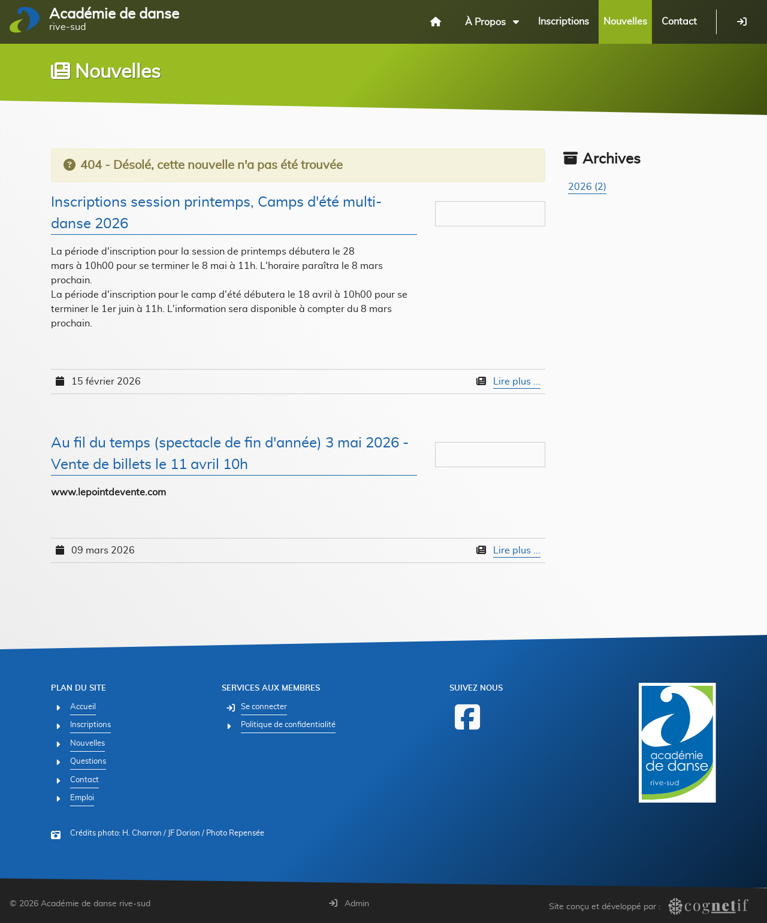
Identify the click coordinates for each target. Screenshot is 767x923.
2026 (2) (587, 187)
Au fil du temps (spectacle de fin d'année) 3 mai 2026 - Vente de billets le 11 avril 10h (230, 454)
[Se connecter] (742, 21)
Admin (349, 903)
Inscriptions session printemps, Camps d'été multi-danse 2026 (216, 213)
